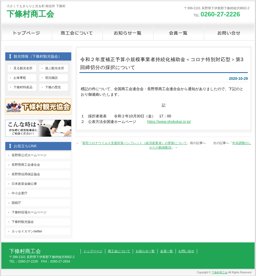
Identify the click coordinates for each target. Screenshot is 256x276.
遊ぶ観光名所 (54, 68)
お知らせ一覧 (128, 32)
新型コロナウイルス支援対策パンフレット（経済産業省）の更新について (134, 143)
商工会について (77, 32)
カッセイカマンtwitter (27, 231)
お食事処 (19, 78)
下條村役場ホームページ (29, 212)
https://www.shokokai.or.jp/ (169, 121)
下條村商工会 (30, 14)
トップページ (26, 32)
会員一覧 (178, 32)
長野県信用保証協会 (26, 174)
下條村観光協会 (23, 222)
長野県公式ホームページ (29, 155)
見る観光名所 (22, 68)
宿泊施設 (51, 78)
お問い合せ (229, 32)
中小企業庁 (19, 193)
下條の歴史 (53, 87)
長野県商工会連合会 (26, 165)
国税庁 (16, 203)
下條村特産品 (22, 87)
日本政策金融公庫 (24, 184)
